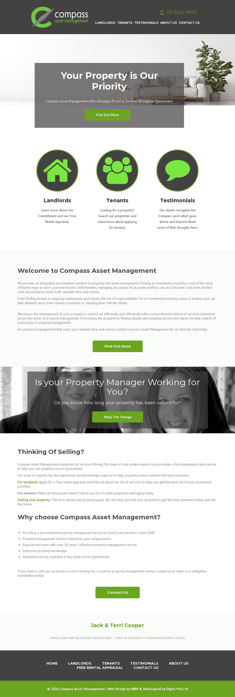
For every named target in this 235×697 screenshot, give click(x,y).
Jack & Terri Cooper (117, 625)
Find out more (107, 115)
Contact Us (117, 592)
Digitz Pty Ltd (177, 689)
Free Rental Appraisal (100, 668)
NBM (134, 689)
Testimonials (144, 663)
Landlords (79, 663)
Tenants (111, 663)
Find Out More (117, 346)
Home (51, 663)
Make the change (118, 417)
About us (179, 663)
